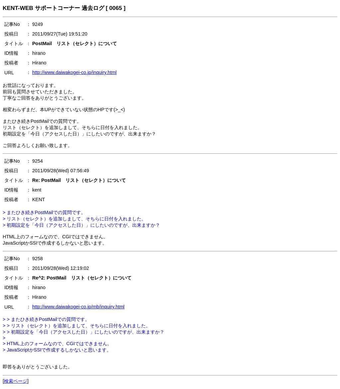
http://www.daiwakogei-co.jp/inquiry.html (74, 72)
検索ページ (15, 381)
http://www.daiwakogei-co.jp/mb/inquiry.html (78, 306)
